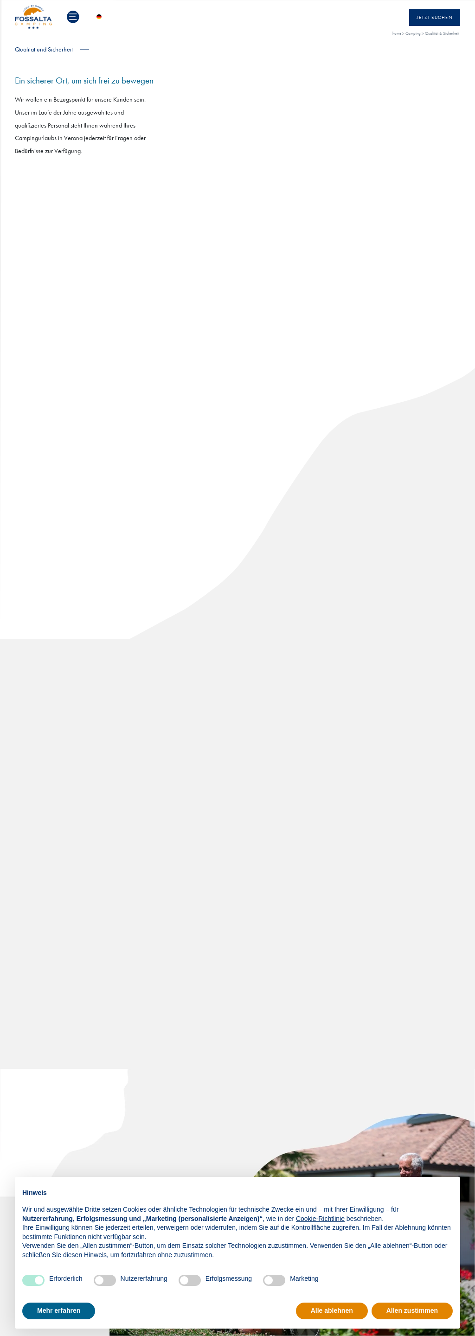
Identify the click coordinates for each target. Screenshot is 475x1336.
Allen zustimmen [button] (412, 1310)
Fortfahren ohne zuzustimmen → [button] (403, 1188)
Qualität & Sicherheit (442, 33)
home (396, 33)
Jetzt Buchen (435, 17)
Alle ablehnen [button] (332, 1310)
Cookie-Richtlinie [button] (320, 1218)
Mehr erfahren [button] (58, 1310)
